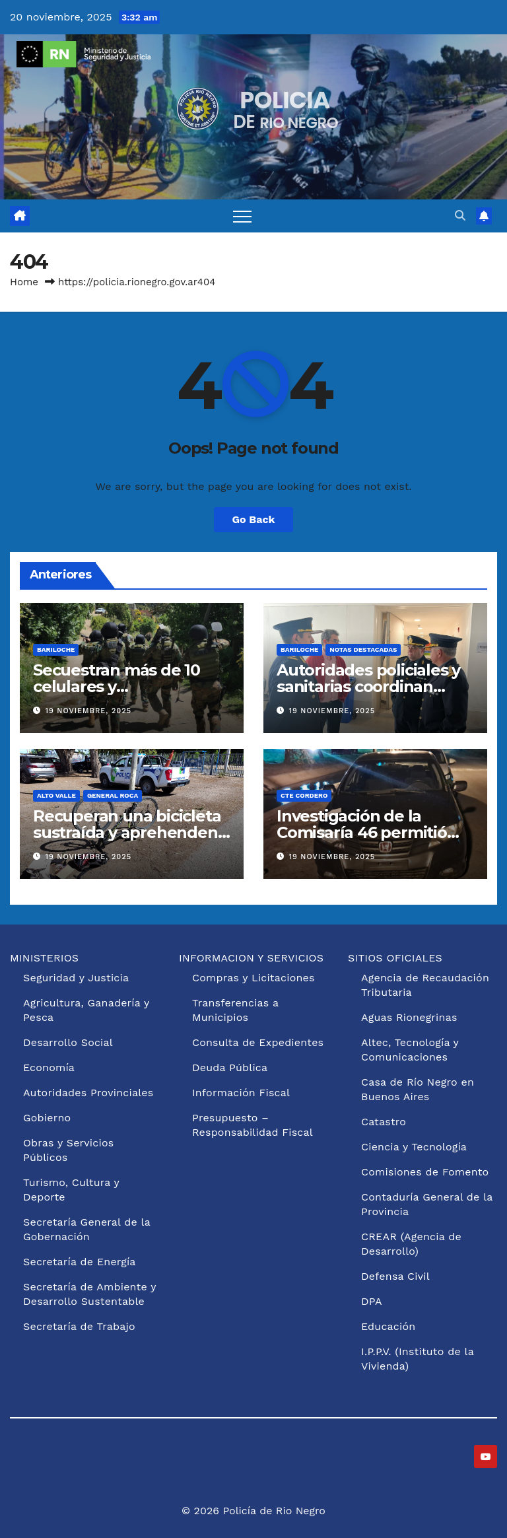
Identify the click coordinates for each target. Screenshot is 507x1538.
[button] (460, 215)
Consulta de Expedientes (257, 1042)
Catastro (383, 1121)
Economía (49, 1067)
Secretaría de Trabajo (79, 1326)
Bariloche (56, 649)
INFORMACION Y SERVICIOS (251, 958)
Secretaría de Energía (79, 1261)
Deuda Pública (229, 1067)
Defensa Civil (395, 1276)
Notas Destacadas (363, 649)
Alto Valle (56, 795)
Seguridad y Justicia (76, 977)
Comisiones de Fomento (425, 1172)
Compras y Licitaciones (253, 977)
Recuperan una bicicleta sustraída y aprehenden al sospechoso (126, 832)
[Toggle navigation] (242, 216)
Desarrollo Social (68, 1042)
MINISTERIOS (44, 958)
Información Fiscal (241, 1092)
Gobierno (47, 1117)
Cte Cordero (304, 795)
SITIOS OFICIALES (395, 958)
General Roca (112, 795)
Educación (388, 1326)
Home (24, 282)
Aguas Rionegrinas (409, 1017)
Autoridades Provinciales (88, 1092)
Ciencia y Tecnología (414, 1146)
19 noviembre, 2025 (89, 711)
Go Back (253, 519)
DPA (371, 1301)
